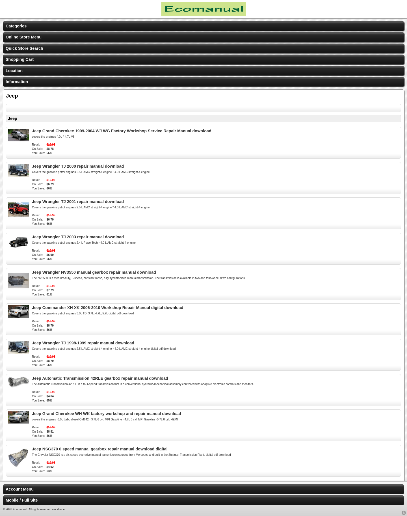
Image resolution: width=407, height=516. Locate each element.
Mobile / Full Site (22, 500)
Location (14, 70)
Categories (16, 26)
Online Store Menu (24, 37)
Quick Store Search (24, 48)
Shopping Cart (20, 59)
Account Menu (20, 489)
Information (17, 81)
